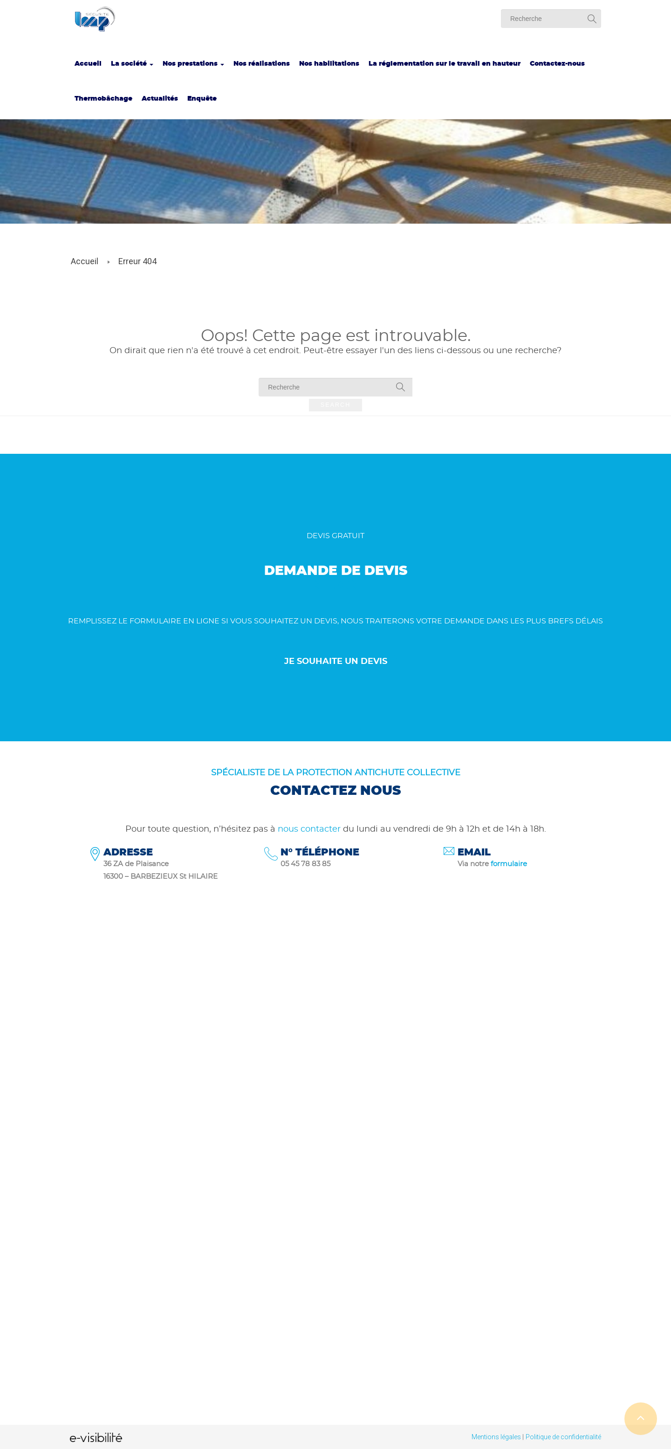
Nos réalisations (261, 64)
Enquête (202, 99)
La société (132, 64)
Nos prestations (193, 64)
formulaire (509, 864)
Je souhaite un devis (335, 661)
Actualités (160, 99)
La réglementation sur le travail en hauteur (444, 64)
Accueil (88, 64)
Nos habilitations (329, 64)
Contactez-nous (557, 64)
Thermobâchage (103, 99)
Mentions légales (496, 1437)
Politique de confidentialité (563, 1437)
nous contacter (309, 829)
